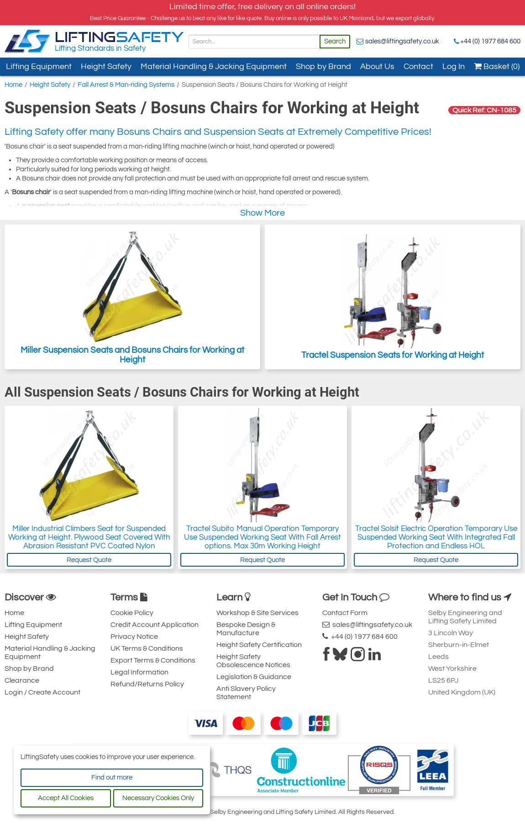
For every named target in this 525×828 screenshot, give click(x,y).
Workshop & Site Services (257, 612)
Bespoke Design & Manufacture (245, 629)
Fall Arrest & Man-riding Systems (126, 84)
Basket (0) (497, 66)
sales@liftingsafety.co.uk (402, 41)
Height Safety (106, 66)
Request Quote (89, 560)
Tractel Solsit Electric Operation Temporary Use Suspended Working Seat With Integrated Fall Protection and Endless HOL (436, 537)
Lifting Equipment (39, 66)
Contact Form (345, 612)
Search (335, 41)
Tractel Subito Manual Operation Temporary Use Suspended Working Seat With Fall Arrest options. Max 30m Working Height (262, 537)
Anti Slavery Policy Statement (246, 693)
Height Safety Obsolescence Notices (253, 661)
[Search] (254, 41)
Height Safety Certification (259, 644)
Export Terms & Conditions (152, 660)
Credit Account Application (154, 624)
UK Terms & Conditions (146, 648)
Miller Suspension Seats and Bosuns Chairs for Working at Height (132, 296)
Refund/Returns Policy (147, 684)
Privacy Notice (134, 636)
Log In (453, 66)
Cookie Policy (131, 612)
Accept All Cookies (66, 798)
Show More (262, 213)
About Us (377, 66)
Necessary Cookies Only (158, 798)
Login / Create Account (42, 692)
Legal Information (139, 672)
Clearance (22, 680)
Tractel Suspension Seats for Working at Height (392, 297)
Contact (418, 66)
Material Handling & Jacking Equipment (214, 66)
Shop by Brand (323, 66)
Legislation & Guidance (253, 676)
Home (13, 84)
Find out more (111, 777)
